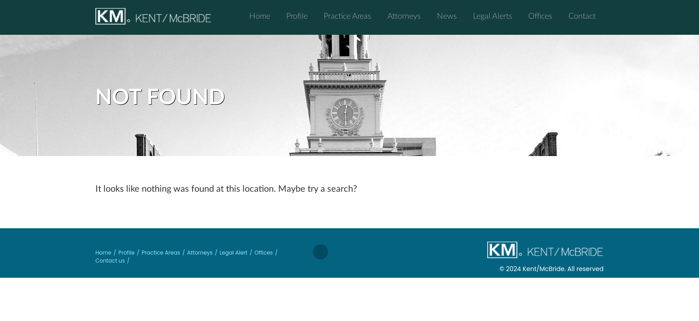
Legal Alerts (492, 15)
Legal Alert (233, 252)
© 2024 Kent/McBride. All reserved (551, 268)
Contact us (110, 260)
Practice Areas (347, 15)
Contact (582, 15)
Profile (297, 15)
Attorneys (404, 15)
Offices (540, 15)
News (447, 15)
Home (259, 15)
